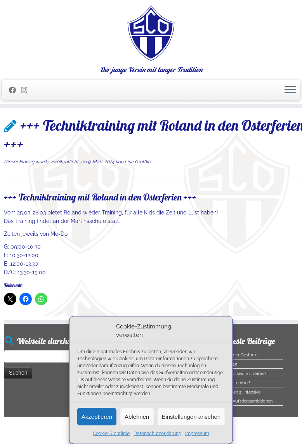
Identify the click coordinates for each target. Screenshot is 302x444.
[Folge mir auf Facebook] (15, 90)
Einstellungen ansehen (190, 416)
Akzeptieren (97, 416)
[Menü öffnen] (290, 90)
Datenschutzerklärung (157, 433)
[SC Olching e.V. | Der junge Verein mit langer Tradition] (151, 33)
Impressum (197, 433)
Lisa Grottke (138, 161)
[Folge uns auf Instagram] (26, 90)
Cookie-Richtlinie (111, 433)
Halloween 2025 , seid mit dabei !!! (235, 373)
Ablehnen (137, 416)
